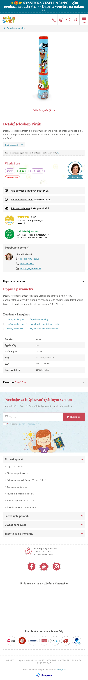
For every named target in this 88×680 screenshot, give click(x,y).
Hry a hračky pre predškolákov (44, 328)
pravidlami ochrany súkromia (29, 424)
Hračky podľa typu (16, 319)
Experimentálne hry (16, 28)
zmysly (10, 170)
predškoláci (12, 177)
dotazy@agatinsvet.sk (30, 268)
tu (58, 153)
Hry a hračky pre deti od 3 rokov (45, 324)
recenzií (21, 223)
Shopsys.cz (60, 669)
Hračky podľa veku (16, 324)
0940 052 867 (27, 263)
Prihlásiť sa (73, 416)
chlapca (22, 170)
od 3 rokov (37, 170)
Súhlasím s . (24, 424)
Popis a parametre (43, 281)
